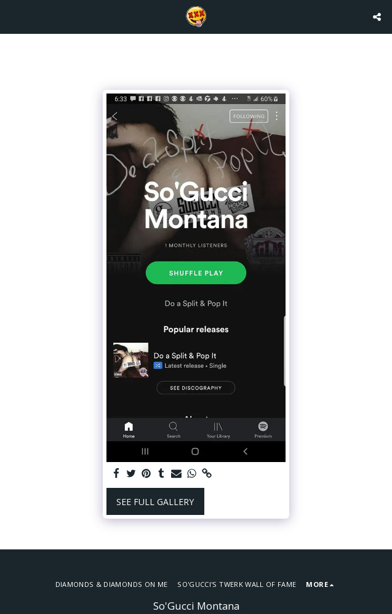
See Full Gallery (155, 502)
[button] (13, 16)
